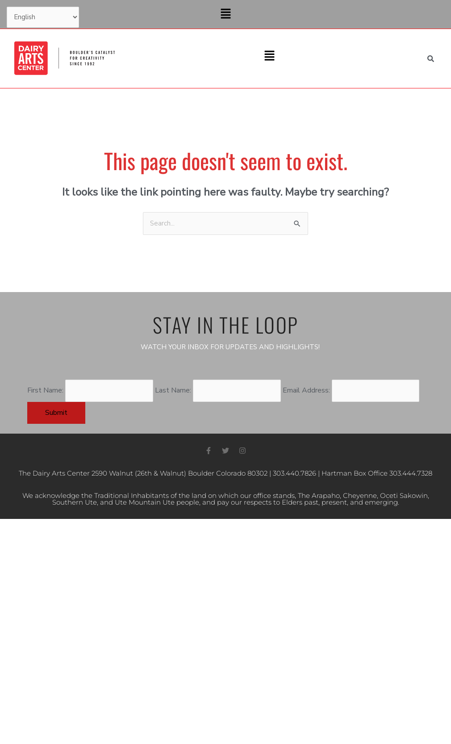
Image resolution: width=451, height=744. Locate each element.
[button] (225, 14)
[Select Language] (43, 18)
